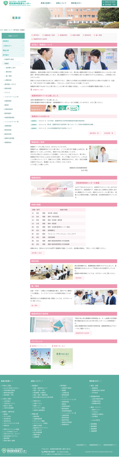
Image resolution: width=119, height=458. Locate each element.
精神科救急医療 (9, 394)
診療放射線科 (66, 408)
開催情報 (95, 389)
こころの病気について (11, 433)
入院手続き (7, 402)
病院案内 (35, 387)
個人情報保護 (37, 434)
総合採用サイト (82, 446)
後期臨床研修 (96, 405)
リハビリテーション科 (69, 401)
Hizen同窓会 (96, 421)
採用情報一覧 (108, 134)
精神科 (6, 415)
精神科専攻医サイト (110, 446)
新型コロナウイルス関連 (11, 431)
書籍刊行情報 (37, 427)
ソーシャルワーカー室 (69, 414)
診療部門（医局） (67, 389)
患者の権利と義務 (9, 442)
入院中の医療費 (9, 409)
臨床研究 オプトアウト (40, 429)
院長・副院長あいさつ (40, 389)
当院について (61, 4)
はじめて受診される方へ (11, 389)
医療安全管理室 (67, 423)
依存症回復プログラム (11, 437)
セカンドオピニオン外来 (11, 425)
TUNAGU (95, 413)
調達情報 (94, 430)
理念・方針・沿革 (39, 392)
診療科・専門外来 (8, 413)
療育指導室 (65, 396)
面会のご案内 (8, 407)
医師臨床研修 (95, 398)
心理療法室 (65, 394)
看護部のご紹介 (38, 90)
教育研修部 (65, 419)
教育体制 (88, 35)
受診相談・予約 (9, 396)
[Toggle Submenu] (23, 41)
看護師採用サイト (95, 446)
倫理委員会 (65, 426)
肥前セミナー (96, 411)
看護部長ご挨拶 (50, 35)
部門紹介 (37, 35)
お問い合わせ (37, 431)
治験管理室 (65, 417)
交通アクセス (37, 405)
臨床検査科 (65, 410)
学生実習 (95, 394)
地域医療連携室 (67, 412)
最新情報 (36, 418)
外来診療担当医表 (9, 392)
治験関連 (94, 432)
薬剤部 (64, 405)
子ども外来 (7, 418)
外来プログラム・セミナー (12, 435)
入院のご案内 (6, 400)
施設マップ (36, 407)
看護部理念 (64, 35)
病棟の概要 (76, 35)
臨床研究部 (65, 421)
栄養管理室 (65, 403)
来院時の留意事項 (39, 411)
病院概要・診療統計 (39, 394)
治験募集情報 (37, 420)
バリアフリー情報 (39, 409)
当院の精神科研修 (97, 400)
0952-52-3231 (49, 453)
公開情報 (36, 438)
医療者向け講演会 (97, 415)
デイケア (65, 398)
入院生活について (9, 405)
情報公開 (35, 415)
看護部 (64, 392)
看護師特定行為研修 (40, 39)
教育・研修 (94, 387)
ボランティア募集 (39, 422)
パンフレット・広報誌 (40, 425)
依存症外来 (7, 422)
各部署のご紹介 (37, 254)
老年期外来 (7, 420)
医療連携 (94, 428)
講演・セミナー (96, 408)
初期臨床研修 (96, 402)
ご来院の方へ (36, 402)
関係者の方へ (76, 4)
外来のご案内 (6, 387)
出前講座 (95, 418)
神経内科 (6, 427)
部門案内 (63, 387)
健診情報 (6, 440)
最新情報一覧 (94, 134)
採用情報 (94, 425)
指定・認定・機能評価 (40, 396)
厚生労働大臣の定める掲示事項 (43, 398)
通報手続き (36, 436)
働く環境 (99, 35)
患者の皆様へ (46, 4)
